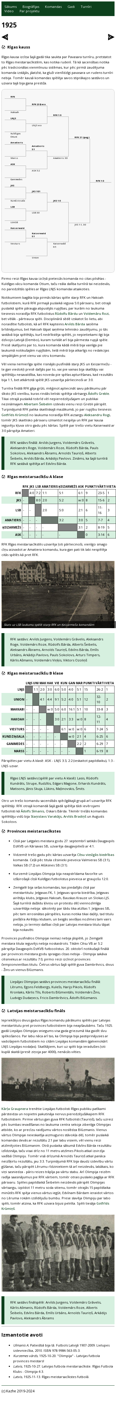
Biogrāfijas (30, 6)
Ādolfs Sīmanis (32, 811)
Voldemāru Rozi (96, 313)
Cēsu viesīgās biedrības (95, 854)
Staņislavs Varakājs (46, 816)
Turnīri (86, 6)
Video (9, 11)
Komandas (53, 6)
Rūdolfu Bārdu (66, 313)
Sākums (10, 6)
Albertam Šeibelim (38, 404)
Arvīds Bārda (75, 324)
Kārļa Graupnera (14, 1108)
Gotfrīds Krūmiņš (14, 415)
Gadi (71, 6)
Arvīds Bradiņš (74, 816)
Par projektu (29, 11)
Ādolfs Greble (98, 393)
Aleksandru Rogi (97, 415)
